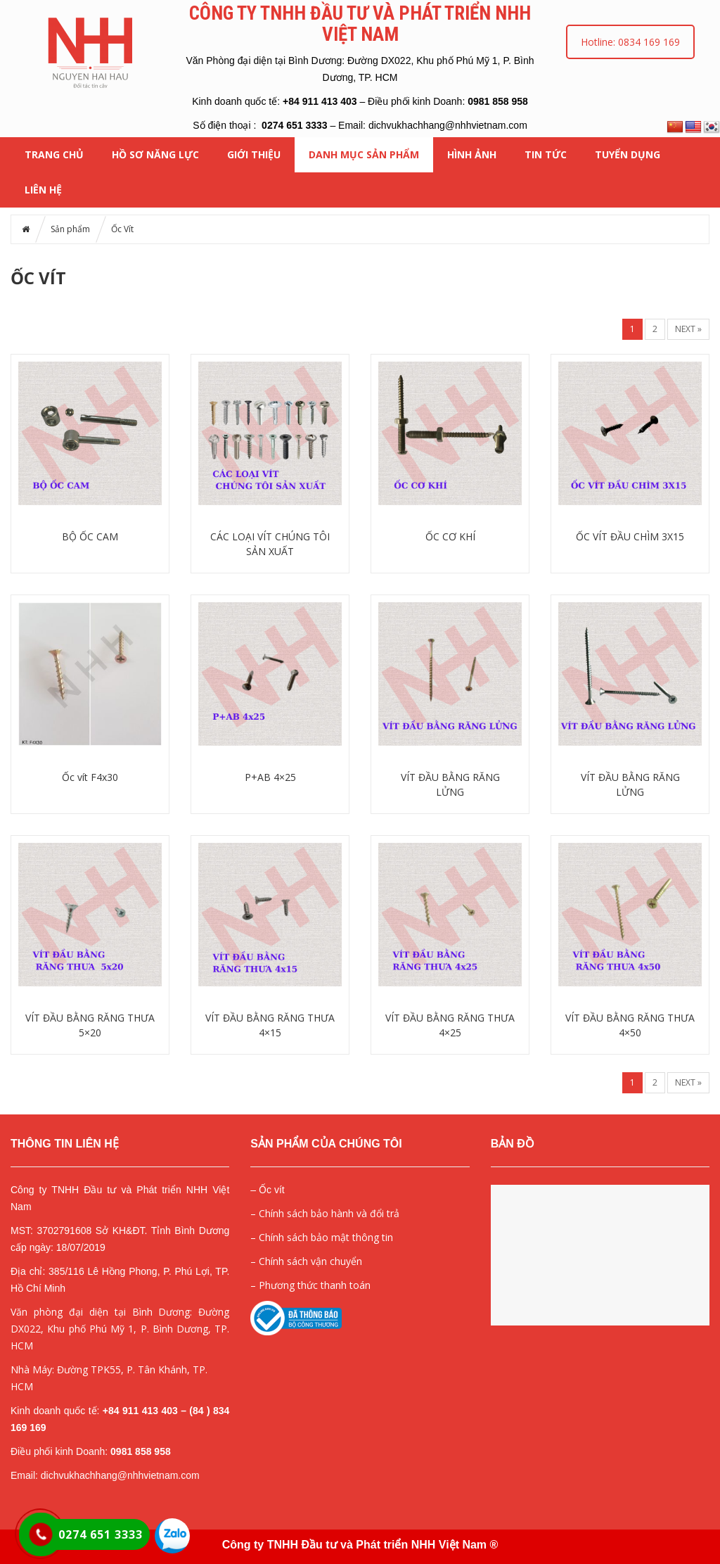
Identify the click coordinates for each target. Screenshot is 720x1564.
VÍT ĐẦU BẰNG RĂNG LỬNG (450, 784)
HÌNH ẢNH (471, 154)
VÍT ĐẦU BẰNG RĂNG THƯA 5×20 (90, 1025)
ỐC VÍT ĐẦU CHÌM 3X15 (630, 536)
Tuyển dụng (627, 154)
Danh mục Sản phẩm (364, 154)
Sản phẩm (70, 229)
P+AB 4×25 (270, 777)
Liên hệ (43, 189)
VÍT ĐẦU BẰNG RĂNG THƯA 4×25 (450, 1025)
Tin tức (546, 154)
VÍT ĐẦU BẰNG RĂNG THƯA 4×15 (270, 1025)
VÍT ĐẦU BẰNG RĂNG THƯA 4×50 (630, 1025)
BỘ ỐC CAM (90, 536)
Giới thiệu (254, 154)
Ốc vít (272, 1189)
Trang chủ (54, 154)
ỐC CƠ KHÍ (450, 536)
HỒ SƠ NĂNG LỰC (155, 154)
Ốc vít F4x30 (90, 777)
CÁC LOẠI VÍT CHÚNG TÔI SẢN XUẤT (270, 544)
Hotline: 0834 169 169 (630, 42)
